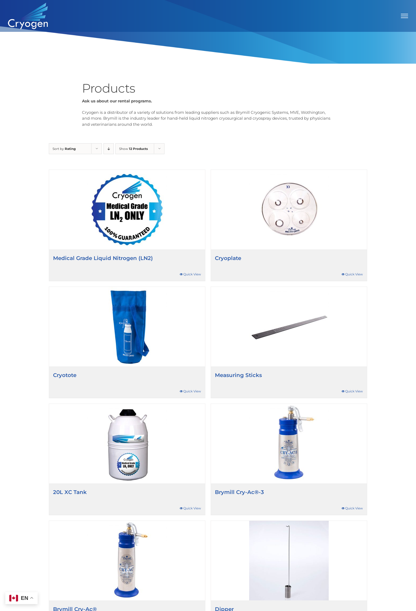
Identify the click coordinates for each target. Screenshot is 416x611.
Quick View (192, 274)
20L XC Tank (70, 492)
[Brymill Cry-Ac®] (127, 560)
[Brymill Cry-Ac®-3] (289, 443)
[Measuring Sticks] (289, 326)
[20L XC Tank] (127, 443)
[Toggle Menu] (404, 16)
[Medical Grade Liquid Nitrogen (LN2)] (127, 209)
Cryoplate (228, 258)
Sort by (64, 149)
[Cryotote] (127, 326)
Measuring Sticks (238, 375)
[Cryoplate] (289, 209)
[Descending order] (108, 148)
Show (133, 149)
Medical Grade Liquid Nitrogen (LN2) (103, 258)
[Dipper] (289, 560)
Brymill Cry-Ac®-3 (239, 492)
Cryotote (64, 375)
